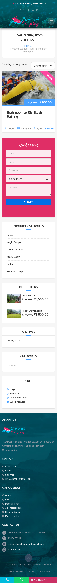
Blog (7, 499)
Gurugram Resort (31, 295)
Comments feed (18, 397)
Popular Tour (12, 503)
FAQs (8, 470)
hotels (10, 234)
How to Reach (12, 511)
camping (11, 365)
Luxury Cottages (15, 249)
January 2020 (13, 340)
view (49, 128)
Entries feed (16, 393)
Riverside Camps (15, 271)
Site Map (10, 474)
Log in (13, 389)
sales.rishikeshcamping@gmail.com (26, 543)
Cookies (31, 572)
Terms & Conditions (15, 572)
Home (27, 45)
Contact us (10, 466)
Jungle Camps (14, 242)
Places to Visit (12, 516)
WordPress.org (17, 401)
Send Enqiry (39, 579)
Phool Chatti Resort (32, 310)
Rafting (10, 264)
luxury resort (13, 256)
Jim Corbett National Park (18, 478)
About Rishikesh (13, 507)
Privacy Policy (45, 572)
